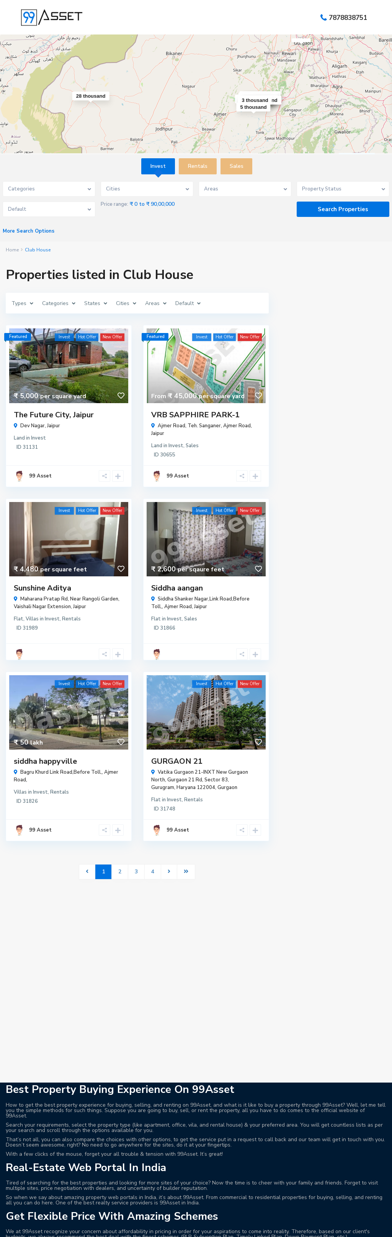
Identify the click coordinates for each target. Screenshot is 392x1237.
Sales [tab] (236, 166)
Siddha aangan (177, 588)
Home (12, 250)
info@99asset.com (43, 1180)
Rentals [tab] (197, 166)
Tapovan (346, 1191)
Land (19, 438)
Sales (192, 445)
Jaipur (53, 425)
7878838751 (348, 17)
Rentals (71, 618)
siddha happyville (45, 761)
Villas (32, 618)
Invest (38, 438)
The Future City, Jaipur (54, 415)
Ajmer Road (237, 425)
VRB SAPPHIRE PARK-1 (195, 415)
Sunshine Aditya (42, 588)
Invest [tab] (158, 166)
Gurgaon (227, 787)
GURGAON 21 (177, 761)
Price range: (114, 204)
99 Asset (40, 475)
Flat (18, 618)
